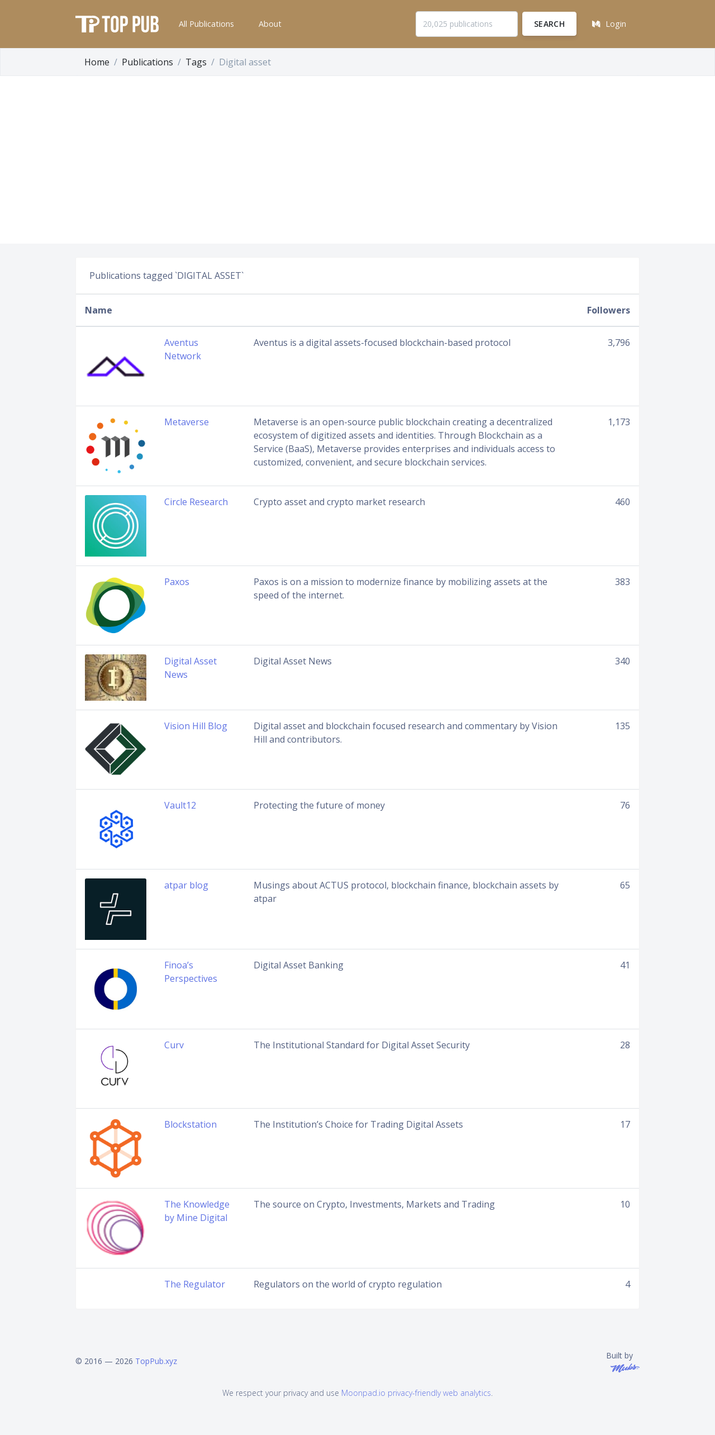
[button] (205, 24)
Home (96, 62)
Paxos (176, 582)
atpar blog (186, 885)
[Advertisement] (357, 160)
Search (549, 23)
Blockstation (190, 1124)
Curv (174, 1045)
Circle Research (196, 502)
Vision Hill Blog (195, 726)
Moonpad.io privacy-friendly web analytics (416, 1393)
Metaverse (186, 422)
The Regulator (194, 1284)
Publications (147, 62)
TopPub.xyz (156, 1361)
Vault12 (180, 805)
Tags (196, 62)
